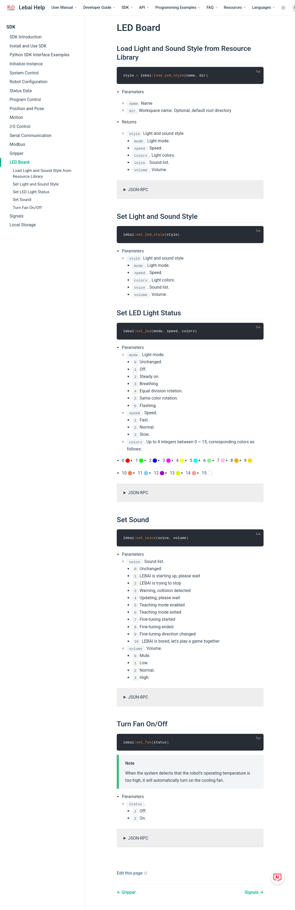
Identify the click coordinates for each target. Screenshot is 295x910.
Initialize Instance (26, 63)
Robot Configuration (28, 81)
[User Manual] (64, 8)
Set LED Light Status (31, 192)
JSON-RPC (138, 189)
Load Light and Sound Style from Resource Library (42, 173)
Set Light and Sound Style (36, 184)
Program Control (25, 99)
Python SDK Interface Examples (40, 54)
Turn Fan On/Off (27, 207)
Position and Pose (27, 108)
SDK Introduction (26, 36)
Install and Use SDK (28, 46)
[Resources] (235, 8)
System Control (24, 72)
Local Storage (23, 224)
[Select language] (263, 8)
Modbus (17, 144)
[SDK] (127, 8)
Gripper (16, 153)
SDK (10, 27)
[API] (144, 8)
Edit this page (132, 873)
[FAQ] (212, 8)
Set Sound (22, 199)
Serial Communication (30, 135)
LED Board (20, 162)
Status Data (21, 90)
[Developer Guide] (99, 8)
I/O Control (20, 126)
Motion (16, 117)
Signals (16, 216)
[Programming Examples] (177, 8)
